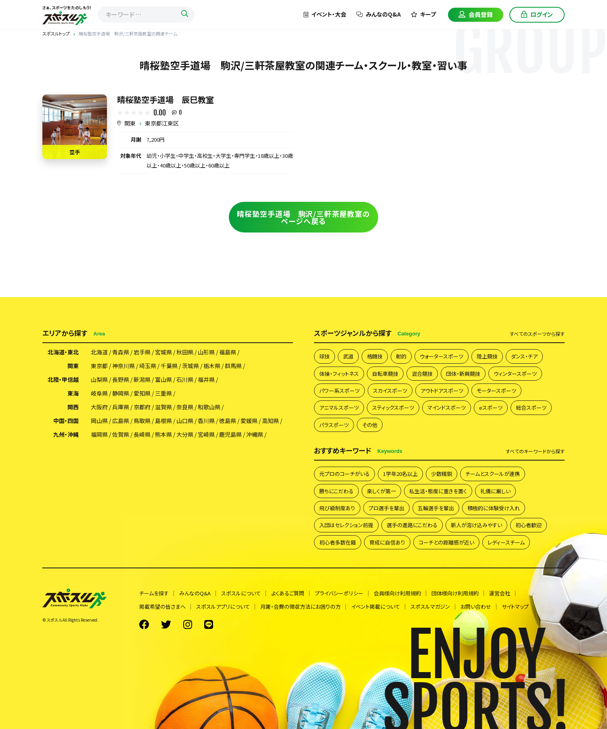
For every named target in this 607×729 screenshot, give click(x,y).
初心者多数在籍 (337, 542)
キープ (423, 14)
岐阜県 (99, 393)
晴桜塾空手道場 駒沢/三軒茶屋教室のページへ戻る (303, 217)
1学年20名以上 (400, 474)
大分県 (184, 434)
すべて (537, 333)
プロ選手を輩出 (386, 508)
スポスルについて (241, 593)
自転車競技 (385, 373)
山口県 (184, 420)
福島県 (227, 352)
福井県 (206, 379)
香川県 (206, 420)
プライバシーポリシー (339, 593)
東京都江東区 (162, 123)
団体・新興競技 (463, 373)
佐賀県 (120, 434)
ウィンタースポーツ (515, 373)
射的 (401, 356)
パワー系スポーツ (339, 390)
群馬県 (233, 366)
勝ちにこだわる (336, 491)
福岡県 (99, 434)
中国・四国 (66, 420)
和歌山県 (209, 407)
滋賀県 (163, 407)
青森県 (120, 352)
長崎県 (142, 434)
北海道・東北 (63, 352)
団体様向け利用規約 (455, 593)
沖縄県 (254, 434)
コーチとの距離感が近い (446, 542)
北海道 (99, 352)
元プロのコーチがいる (344, 474)
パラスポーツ (334, 425)
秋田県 (184, 352)
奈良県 (184, 407)
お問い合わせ (475, 606)
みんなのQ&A (378, 14)
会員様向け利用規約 (397, 593)
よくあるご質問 (287, 593)
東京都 (99, 366)
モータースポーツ (496, 390)
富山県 (163, 379)
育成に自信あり (387, 542)
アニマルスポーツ (339, 407)
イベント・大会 (325, 14)
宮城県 (163, 352)
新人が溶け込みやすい (476, 525)
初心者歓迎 (528, 525)
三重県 (163, 393)
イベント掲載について (375, 606)
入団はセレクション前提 (346, 525)
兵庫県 (120, 407)
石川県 (184, 379)
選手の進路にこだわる (412, 525)
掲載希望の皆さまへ (162, 606)
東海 (73, 393)
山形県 (206, 352)
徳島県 (227, 420)
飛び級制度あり (337, 508)
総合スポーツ (531, 407)
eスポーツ (490, 407)
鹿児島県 (230, 434)
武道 (348, 356)
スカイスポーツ (390, 390)
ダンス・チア (524, 356)
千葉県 (169, 366)
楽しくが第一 (381, 491)
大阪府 (99, 407)
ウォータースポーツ (441, 356)
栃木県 (211, 366)
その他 (369, 425)
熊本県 (163, 434)
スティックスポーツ (393, 407)
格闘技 (375, 356)
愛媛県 (249, 420)
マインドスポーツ (446, 407)
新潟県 (142, 379)
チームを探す (154, 593)
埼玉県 (147, 366)
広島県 (120, 420)
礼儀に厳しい (495, 491)
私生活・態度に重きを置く (438, 491)
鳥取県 (142, 420)
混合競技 (422, 373)
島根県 (163, 420)
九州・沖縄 (66, 434)
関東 (130, 123)
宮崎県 (206, 434)
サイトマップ (515, 606)
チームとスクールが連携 (492, 474)
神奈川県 (123, 366)
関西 (73, 407)
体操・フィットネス (339, 373)
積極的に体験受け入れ (493, 508)
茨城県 (190, 366)
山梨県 (99, 379)
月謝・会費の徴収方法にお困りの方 (300, 606)
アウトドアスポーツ (442, 390)
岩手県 (142, 352)
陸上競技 (487, 356)
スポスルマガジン (430, 606)
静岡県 (120, 393)
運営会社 (499, 593)
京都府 (142, 407)
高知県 (270, 420)
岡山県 (99, 420)
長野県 (120, 379)
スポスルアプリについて (223, 606)
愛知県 (142, 393)
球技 (324, 356)
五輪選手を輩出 (436, 508)
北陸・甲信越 (63, 379)
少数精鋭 (441, 474)
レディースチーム (506, 542)
